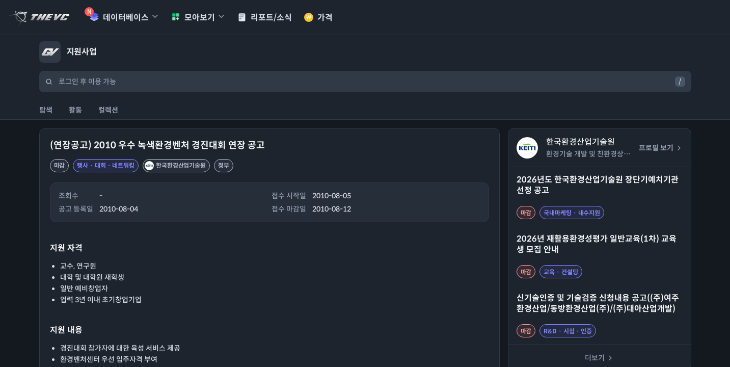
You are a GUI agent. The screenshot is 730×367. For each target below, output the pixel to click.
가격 (318, 17)
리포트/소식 (264, 17)
